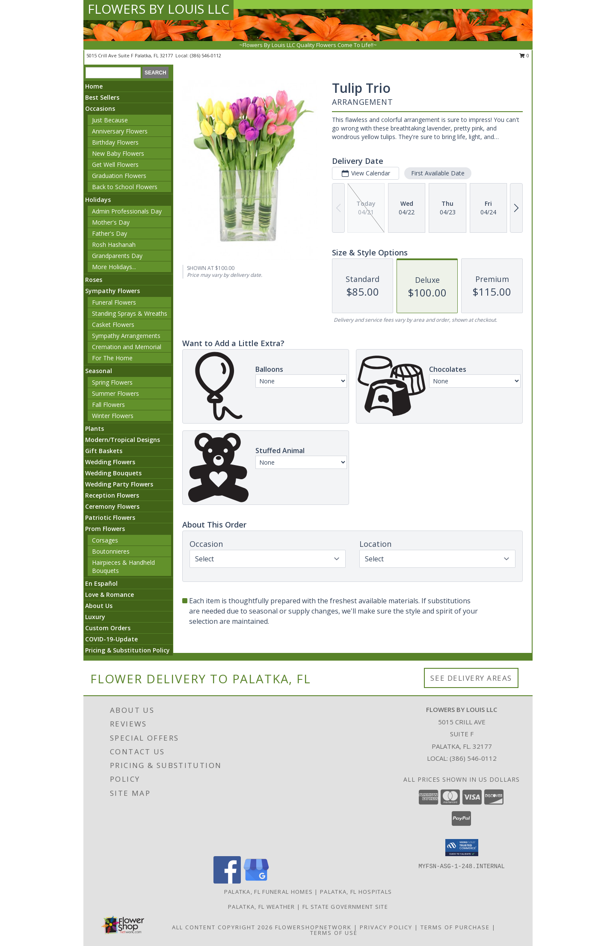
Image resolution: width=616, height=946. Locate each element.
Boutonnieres (111, 551)
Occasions (100, 108)
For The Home (112, 358)
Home (94, 86)
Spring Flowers (112, 382)
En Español (101, 583)
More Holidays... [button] (114, 267)
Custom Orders (107, 628)
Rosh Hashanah (114, 244)
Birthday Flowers (115, 142)
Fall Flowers (108, 404)
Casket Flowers (113, 324)
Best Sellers (102, 97)
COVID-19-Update (111, 639)
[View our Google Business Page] (256, 881)
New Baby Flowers (118, 153)
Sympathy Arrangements (126, 336)
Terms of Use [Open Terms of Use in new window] (334, 933)
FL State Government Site (345, 906)
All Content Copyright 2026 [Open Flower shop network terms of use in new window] (222, 927)
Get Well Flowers (115, 164)
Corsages (105, 540)
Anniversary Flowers (120, 131)
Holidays (98, 200)
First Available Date (438, 173)
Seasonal (98, 371)
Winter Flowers (112, 416)
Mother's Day (111, 222)
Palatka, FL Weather (261, 906)
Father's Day (109, 233)
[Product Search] (113, 72)
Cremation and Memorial (126, 347)
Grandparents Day (117, 256)
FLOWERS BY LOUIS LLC (158, 8)
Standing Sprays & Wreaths (129, 313)
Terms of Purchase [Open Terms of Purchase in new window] (455, 927)
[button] (461, 847)
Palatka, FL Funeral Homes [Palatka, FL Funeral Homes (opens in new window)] (268, 892)
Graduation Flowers (119, 176)
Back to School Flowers (124, 187)
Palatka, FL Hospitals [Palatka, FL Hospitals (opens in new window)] (356, 892)
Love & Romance (109, 594)
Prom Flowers (105, 529)
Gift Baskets (103, 451)
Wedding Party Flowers (119, 484)
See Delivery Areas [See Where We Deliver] (471, 678)
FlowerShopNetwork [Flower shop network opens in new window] (313, 927)
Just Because (110, 120)
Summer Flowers (115, 393)
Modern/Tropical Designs (122, 440)
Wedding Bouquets (113, 473)
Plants (94, 428)
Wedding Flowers (110, 462)
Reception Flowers (112, 495)
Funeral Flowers (114, 302)
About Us (99, 606)
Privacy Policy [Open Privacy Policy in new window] (386, 927)
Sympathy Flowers (112, 291)
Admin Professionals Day (127, 211)
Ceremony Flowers (112, 506)
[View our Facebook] (227, 881)
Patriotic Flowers (110, 517)
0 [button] (524, 55)
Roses (93, 280)
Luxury (95, 617)
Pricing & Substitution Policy (127, 650)
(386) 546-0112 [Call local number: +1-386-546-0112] (205, 55)
